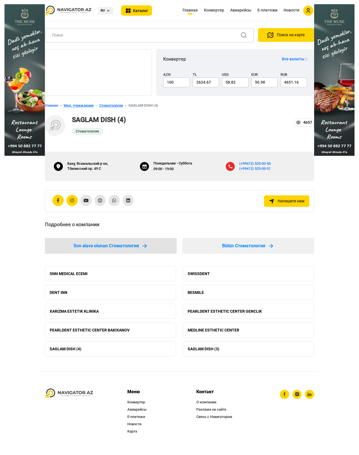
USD (225, 74)
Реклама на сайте (211, 413)
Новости (291, 10)
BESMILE (196, 293)
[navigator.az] (69, 398)
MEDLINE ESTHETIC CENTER (213, 333)
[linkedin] (309, 399)
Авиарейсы (240, 10)
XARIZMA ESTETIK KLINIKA (74, 313)
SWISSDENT (199, 274)
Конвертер (214, 10)
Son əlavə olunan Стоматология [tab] (110, 246)
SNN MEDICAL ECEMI (69, 274)
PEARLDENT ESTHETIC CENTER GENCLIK (225, 313)
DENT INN (58, 293)
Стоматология (111, 105)
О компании (206, 406)
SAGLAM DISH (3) (203, 352)
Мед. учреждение (79, 105)
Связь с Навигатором (214, 421)
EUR (254, 74)
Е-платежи (267, 10)
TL (195, 74)
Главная (190, 10)
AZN (167, 74)
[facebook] (283, 399)
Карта (132, 435)
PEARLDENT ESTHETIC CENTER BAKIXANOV (90, 333)
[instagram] (296, 399)
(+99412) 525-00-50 (255, 163)
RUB (283, 74)
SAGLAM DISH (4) (65, 352)
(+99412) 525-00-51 (255, 168)
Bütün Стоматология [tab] (248, 246)
